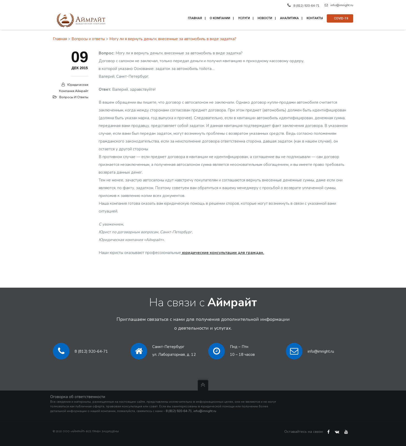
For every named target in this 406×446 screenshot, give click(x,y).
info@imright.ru (339, 5)
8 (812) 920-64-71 (91, 351)
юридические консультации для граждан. (222, 252)
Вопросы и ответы (88, 38)
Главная (60, 38)
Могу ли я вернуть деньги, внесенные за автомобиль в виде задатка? (172, 38)
